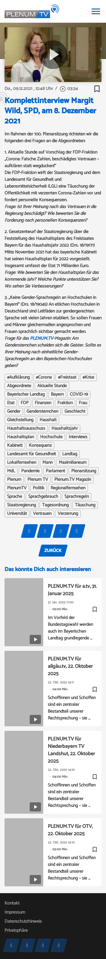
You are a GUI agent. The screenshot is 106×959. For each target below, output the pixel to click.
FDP (25, 403)
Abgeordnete (19, 386)
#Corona (44, 377)
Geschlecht (74, 411)
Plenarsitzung (83, 471)
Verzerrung (68, 513)
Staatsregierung (21, 505)
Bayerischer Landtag (26, 394)
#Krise (88, 377)
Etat (10, 403)
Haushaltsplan (20, 437)
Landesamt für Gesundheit (31, 454)
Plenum (14, 479)
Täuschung (85, 505)
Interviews (78, 437)
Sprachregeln (76, 496)
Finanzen (43, 403)
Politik (38, 488)
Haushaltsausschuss (26, 428)
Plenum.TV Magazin (72, 479)
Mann (47, 462)
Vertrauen (42, 513)
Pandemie (30, 471)
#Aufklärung (18, 377)
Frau (83, 403)
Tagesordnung (55, 505)
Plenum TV (37, 479)
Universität (17, 513)
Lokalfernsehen (21, 462)
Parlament (55, 471)
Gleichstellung (20, 420)
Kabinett (15, 445)
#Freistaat (67, 377)
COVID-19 (79, 394)
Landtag (69, 454)
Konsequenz (40, 445)
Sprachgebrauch (43, 496)
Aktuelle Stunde (52, 386)
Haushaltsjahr (64, 428)
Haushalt (48, 420)
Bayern (57, 394)
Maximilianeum (72, 462)
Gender (13, 411)
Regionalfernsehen (68, 488)
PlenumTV (17, 488)
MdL (11, 471)
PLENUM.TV (41, 338)
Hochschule (51, 437)
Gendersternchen (42, 411)
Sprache (14, 496)
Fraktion (65, 403)
